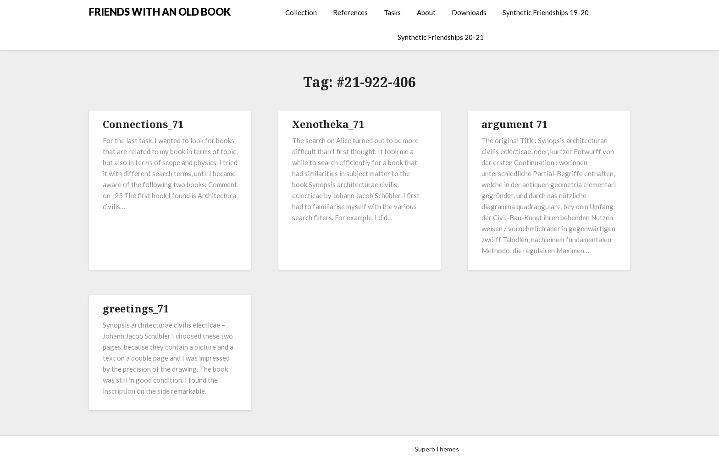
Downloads (469, 12)
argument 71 (514, 124)
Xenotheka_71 (328, 124)
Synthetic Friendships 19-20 (546, 12)
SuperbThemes (437, 449)
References (350, 12)
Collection (301, 12)
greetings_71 (136, 308)
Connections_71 (143, 124)
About (426, 12)
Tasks (392, 12)
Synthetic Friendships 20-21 (441, 37)
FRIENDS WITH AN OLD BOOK (160, 12)
